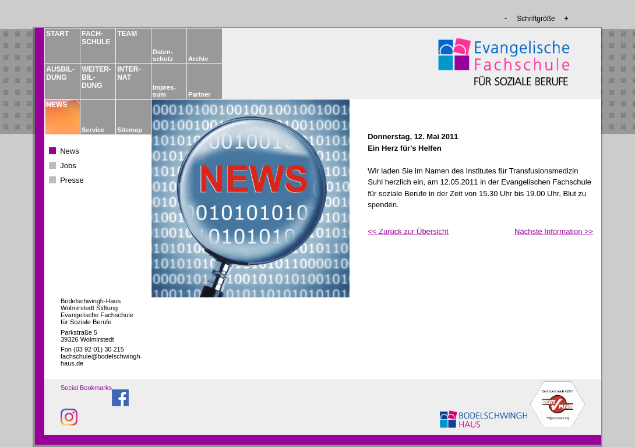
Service (93, 129)
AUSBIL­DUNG (60, 73)
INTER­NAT (128, 73)
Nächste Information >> (553, 231)
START (57, 34)
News (69, 151)
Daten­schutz (163, 55)
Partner (199, 94)
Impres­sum (164, 91)
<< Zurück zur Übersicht (408, 231)
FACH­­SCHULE (96, 38)
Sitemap (129, 129)
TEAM (127, 34)
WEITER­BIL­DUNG (96, 77)
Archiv (198, 58)
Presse (71, 180)
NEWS (56, 105)
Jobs (68, 165)
